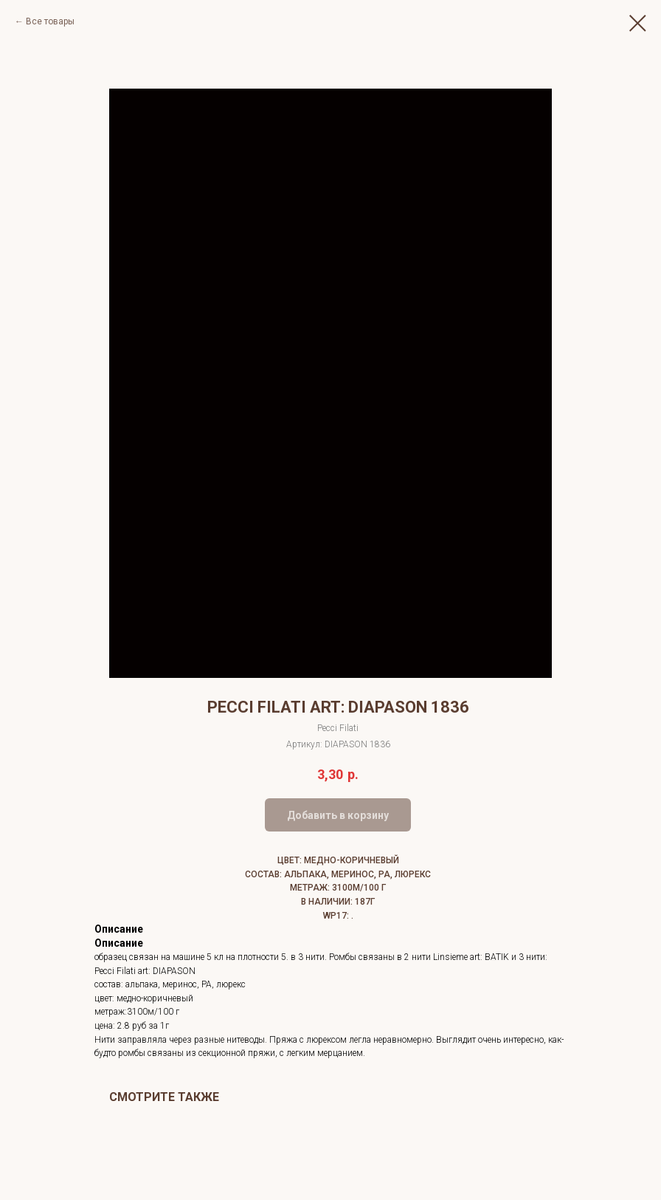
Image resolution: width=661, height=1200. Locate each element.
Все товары (50, 21)
